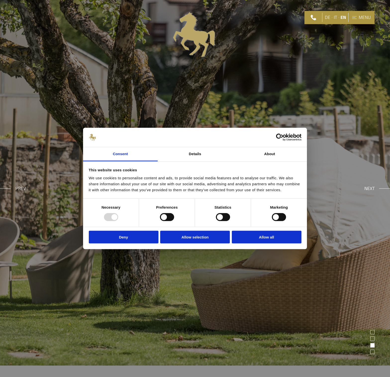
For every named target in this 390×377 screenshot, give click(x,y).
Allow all (266, 237)
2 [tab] (372, 338)
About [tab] (269, 154)
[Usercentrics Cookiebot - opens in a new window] (279, 137)
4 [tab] (372, 351)
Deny (123, 237)
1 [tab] (372, 332)
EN (343, 17)
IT (335, 17)
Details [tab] (195, 154)
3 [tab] (372, 345)
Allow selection (194, 237)
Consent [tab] (120, 154)
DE (327, 17)
